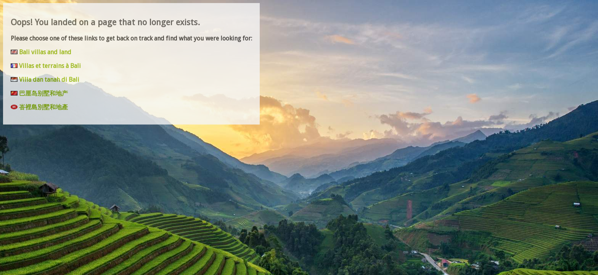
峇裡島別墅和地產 (43, 107)
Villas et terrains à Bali (50, 66)
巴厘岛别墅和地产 (43, 93)
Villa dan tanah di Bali (49, 79)
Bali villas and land (45, 52)
